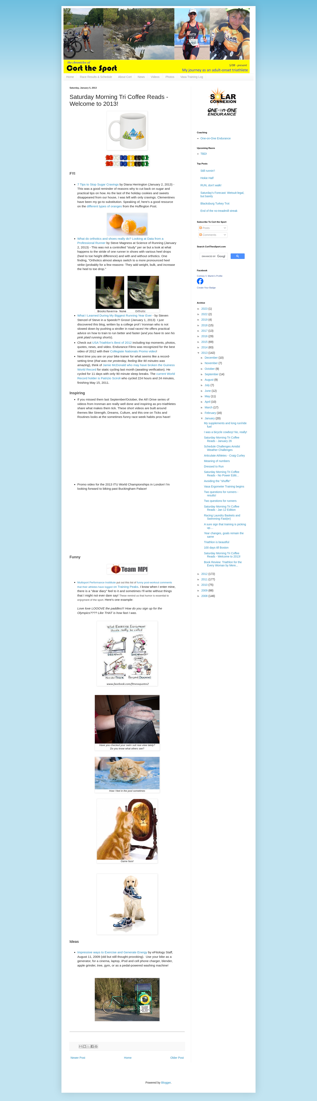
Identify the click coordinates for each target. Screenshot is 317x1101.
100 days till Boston (216, 547)
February (211, 412)
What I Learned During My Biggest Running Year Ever (114, 315)
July (207, 385)
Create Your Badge (206, 287)
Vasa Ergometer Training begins (224, 486)
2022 (204, 314)
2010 (204, 584)
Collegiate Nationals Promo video (133, 351)
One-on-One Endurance (216, 138)
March (209, 407)
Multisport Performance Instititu (95, 582)
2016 (204, 336)
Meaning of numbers (217, 461)
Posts (204, 228)
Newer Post (78, 1057)
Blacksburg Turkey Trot (215, 203)
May (208, 396)
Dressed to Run (214, 466)
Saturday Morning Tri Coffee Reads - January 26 (221, 439)
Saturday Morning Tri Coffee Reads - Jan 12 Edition (221, 508)
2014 (204, 347)
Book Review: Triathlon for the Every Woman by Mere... (223, 564)
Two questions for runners (220, 500)
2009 (204, 590)
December (211, 357)
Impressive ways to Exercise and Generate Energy (112, 952)
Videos (155, 76)
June (208, 390)
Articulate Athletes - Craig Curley (224, 455)
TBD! (204, 153)
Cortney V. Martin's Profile (209, 276)
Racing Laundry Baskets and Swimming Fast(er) (222, 517)
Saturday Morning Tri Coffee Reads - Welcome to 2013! (222, 555)
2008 (204, 596)
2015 (204, 341)
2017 (204, 330)
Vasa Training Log (191, 76)
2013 (204, 352)
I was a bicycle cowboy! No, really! (225, 432)
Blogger (166, 1082)
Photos (170, 76)
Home (70, 76)
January (210, 418)
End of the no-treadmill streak (219, 210)
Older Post (177, 1057)
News (141, 76)
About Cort (125, 76)
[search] (213, 256)
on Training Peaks (125, 586)
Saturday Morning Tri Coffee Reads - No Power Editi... (221, 473)
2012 (204, 573)
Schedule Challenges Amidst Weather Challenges (222, 448)
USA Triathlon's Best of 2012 (112, 342)
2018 (204, 325)
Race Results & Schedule (96, 76)
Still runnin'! (208, 170)
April (208, 401)
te (115, 582)
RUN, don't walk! (211, 185)
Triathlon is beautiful (216, 542)
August (209, 379)
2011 (204, 579)
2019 (204, 319)
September (212, 374)
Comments (207, 234)
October (210, 368)
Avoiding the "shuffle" (217, 481)
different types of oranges (104, 206)
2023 (204, 308)
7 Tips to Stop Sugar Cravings (98, 184)
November (211, 363)
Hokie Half (207, 178)
